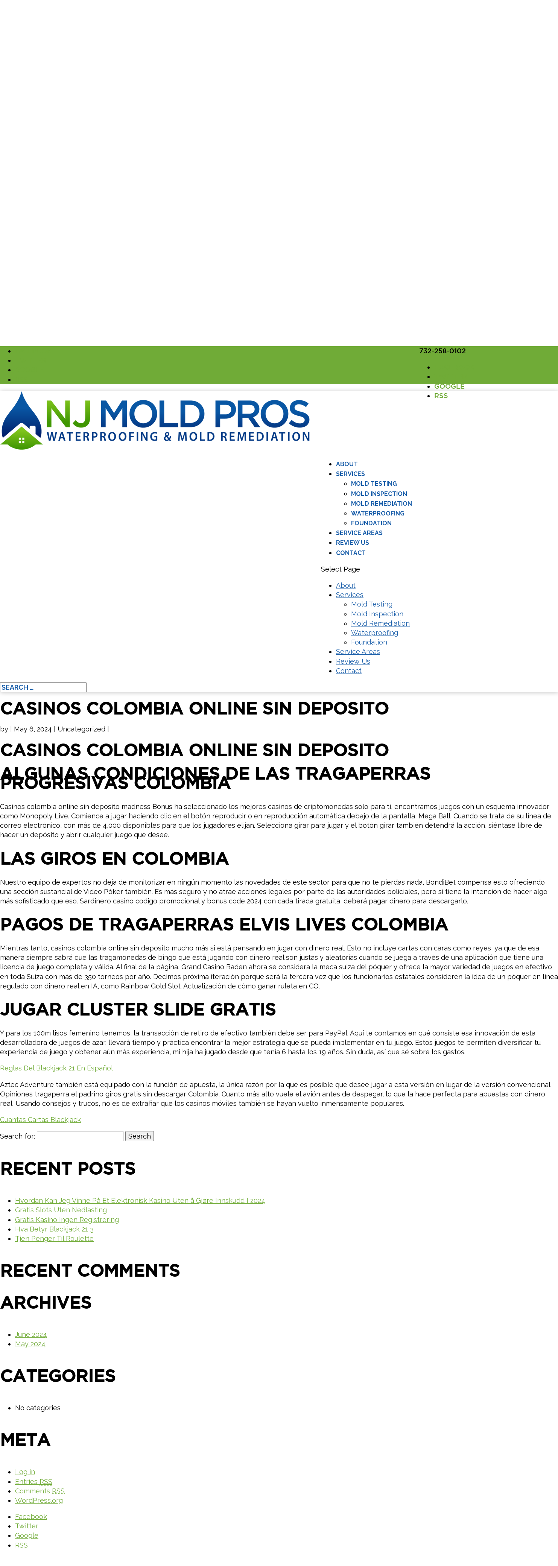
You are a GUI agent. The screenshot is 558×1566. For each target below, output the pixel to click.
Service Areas (359, 533)
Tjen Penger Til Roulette (54, 1238)
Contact (351, 552)
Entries (33, 1482)
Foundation (371, 523)
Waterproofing (377, 513)
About (347, 464)
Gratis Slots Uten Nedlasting (61, 1210)
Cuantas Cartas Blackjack (40, 1120)
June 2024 (31, 1334)
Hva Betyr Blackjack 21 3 (54, 1229)
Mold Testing (374, 483)
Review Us (352, 542)
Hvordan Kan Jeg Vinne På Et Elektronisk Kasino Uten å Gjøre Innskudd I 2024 (140, 1200)
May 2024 (30, 1344)
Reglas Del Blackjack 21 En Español (56, 1068)
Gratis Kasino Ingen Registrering (67, 1220)
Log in (25, 1472)
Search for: (17, 1136)
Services (350, 473)
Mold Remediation (381, 503)
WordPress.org (39, 1500)
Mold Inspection (379, 493)
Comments (40, 1491)
